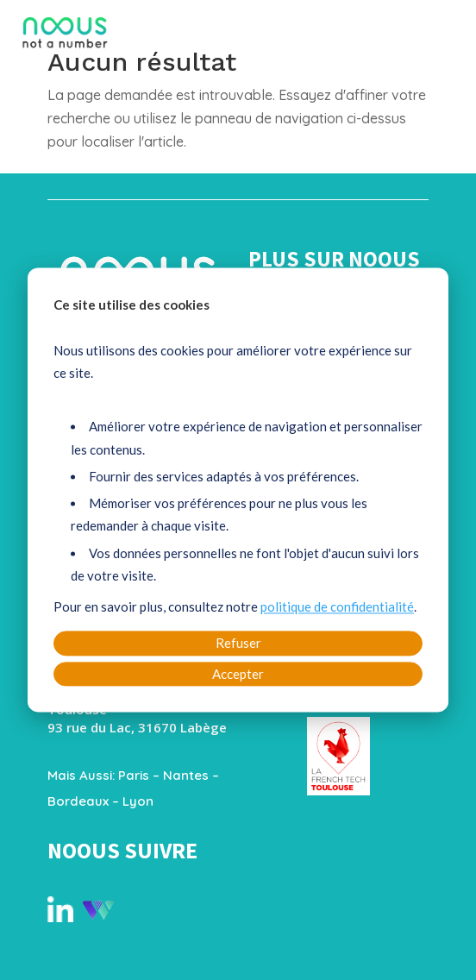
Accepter (238, 674)
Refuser (238, 643)
